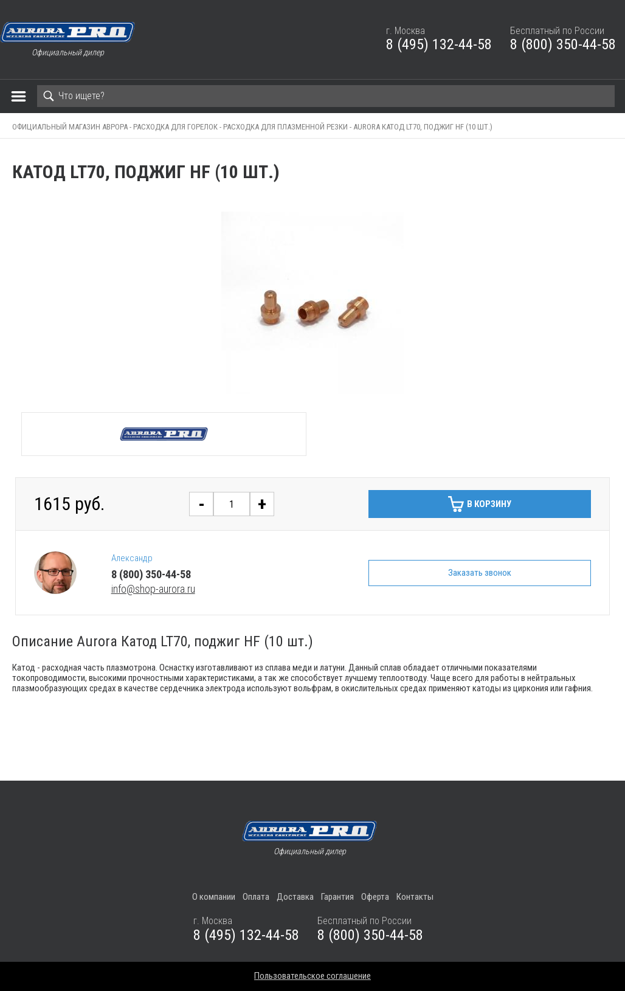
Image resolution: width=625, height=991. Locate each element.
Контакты (414, 896)
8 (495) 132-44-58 (439, 44)
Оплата (256, 896)
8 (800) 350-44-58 (563, 44)
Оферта (375, 896)
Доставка (295, 896)
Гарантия (337, 896)
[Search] (326, 96)
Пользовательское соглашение (312, 975)
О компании (213, 896)
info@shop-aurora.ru (153, 588)
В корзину (489, 504)
